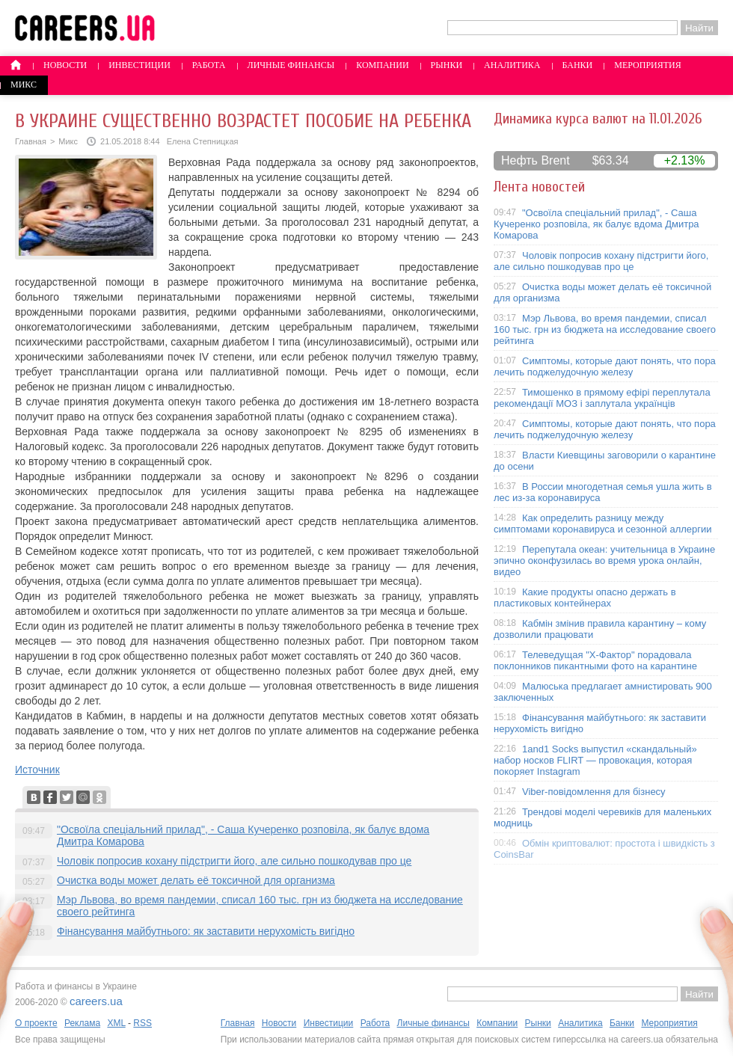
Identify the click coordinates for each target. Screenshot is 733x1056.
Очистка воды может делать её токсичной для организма (196, 880)
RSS (142, 1023)
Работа (209, 65)
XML (116, 1023)
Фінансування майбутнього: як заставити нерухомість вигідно (206, 931)
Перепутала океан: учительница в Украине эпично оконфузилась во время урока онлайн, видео (604, 560)
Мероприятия (647, 65)
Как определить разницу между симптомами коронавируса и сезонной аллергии (603, 523)
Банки (577, 65)
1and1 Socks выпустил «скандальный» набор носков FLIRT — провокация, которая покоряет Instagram (595, 760)
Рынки (446, 65)
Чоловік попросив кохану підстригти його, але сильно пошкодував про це (234, 861)
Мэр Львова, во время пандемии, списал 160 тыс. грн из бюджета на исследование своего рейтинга (605, 329)
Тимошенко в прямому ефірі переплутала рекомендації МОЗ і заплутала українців (602, 398)
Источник (37, 770)
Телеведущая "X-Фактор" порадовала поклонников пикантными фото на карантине (595, 660)
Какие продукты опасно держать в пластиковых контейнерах (585, 597)
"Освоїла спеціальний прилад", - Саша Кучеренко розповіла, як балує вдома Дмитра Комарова (596, 224)
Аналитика (512, 65)
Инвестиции (139, 65)
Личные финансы (291, 65)
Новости (65, 65)
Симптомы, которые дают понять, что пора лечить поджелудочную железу (605, 366)
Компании (382, 65)
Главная (30, 141)
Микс (23, 84)
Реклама (82, 1023)
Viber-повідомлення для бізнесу (594, 791)
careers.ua (96, 1001)
